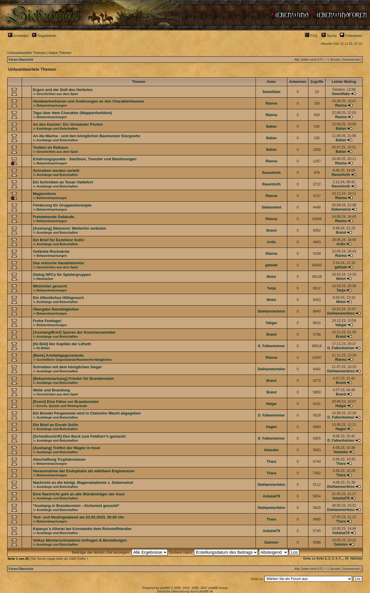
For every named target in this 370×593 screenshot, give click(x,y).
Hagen (271, 427)
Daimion (271, 542)
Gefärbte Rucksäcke (51, 251)
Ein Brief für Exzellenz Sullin (58, 240)
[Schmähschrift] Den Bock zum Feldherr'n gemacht (79, 436)
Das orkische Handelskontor (58, 263)
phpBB (165, 588)
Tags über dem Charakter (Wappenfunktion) (72, 113)
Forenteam (351, 36)
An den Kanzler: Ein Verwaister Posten (68, 124)
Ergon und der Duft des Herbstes (63, 90)
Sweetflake (271, 92)
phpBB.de (206, 591)
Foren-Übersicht (21, 59)
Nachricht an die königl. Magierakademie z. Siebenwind (83, 482)
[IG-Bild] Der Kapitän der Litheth (62, 344)
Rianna (271, 103)
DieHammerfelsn (271, 311)
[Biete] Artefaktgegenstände (58, 355)
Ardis (271, 242)
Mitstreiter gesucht (50, 286)
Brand (271, 230)
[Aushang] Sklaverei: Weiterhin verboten (69, 228)
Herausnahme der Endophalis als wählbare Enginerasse (83, 471)
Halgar (271, 404)
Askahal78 (271, 496)
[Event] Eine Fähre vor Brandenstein (66, 401)
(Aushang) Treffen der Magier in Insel (66, 448)
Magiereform (44, 194)
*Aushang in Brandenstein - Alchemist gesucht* (76, 505)
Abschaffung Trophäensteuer (59, 459)
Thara (271, 462)
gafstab (271, 265)
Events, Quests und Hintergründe (62, 406)
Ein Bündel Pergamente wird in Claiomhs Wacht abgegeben (87, 413)
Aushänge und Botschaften (57, 128)
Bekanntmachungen (52, 105)
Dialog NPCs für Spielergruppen (62, 274)
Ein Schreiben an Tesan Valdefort (63, 182)
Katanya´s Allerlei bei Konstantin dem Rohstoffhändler (82, 529)
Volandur (271, 450)
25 (347, 558)
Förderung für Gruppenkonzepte (62, 205)
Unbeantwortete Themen (26, 53)
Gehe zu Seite (313, 558)
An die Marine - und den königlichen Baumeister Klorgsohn (86, 136)
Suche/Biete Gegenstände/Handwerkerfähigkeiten (74, 359)
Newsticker (45, 278)
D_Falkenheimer (271, 346)
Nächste (356, 558)
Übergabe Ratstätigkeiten (56, 309)
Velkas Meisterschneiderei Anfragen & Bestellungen (80, 540)
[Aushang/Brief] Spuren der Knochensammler (74, 332)
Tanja (271, 288)
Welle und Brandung (51, 390)
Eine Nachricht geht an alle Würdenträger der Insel (79, 494)
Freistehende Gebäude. (54, 217)
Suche (329, 36)
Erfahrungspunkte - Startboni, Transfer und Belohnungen (84, 159)
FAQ (311, 36)
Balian (271, 126)
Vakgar (271, 323)
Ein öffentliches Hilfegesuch (58, 297)
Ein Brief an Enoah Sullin (55, 425)
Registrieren (44, 36)
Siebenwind (271, 207)
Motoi (271, 277)
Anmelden (18, 36)
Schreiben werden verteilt (56, 170)
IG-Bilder (43, 348)
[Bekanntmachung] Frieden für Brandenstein (73, 378)
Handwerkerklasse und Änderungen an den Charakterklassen (88, 101)
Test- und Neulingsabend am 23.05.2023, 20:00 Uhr (78, 517)
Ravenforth (271, 173)
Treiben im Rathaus (50, 147)
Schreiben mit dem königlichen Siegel (67, 367)
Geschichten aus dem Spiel (57, 94)
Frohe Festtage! (47, 321)
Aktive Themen (59, 53)
